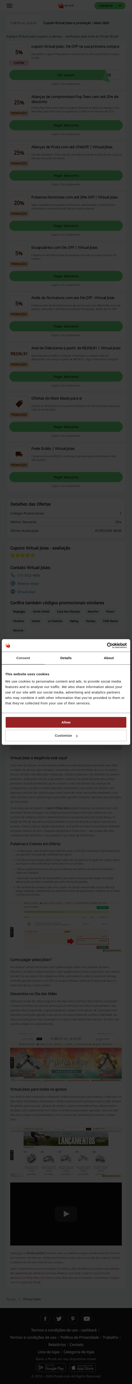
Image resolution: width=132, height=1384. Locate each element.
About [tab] (109, 658)
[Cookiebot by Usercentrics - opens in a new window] (107, 645)
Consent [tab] (23, 658)
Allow (66, 722)
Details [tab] (66, 658)
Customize (66, 735)
